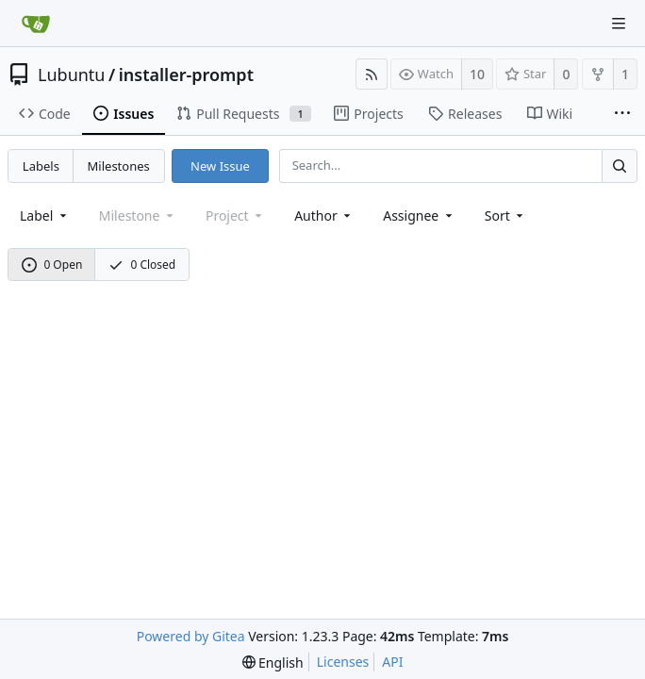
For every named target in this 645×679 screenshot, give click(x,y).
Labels (41, 165)
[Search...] (619, 165)
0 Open (52, 265)
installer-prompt (186, 74)
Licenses (343, 662)
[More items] (622, 114)
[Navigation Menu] (619, 24)
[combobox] (45, 215)
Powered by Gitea (191, 636)
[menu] (505, 215)
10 (477, 74)
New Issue (220, 165)
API (392, 662)
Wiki (550, 114)
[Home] (35, 24)
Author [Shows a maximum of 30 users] (324, 215)
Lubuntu (72, 74)
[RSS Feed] (372, 74)
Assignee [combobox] (419, 215)
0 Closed (142, 265)
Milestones (119, 165)
